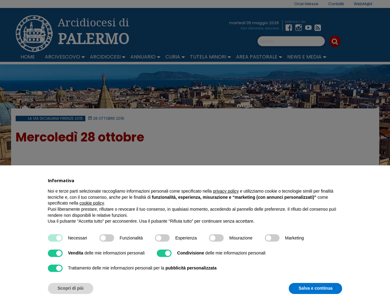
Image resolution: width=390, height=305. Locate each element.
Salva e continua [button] (315, 288)
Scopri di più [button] (71, 288)
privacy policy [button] (226, 191)
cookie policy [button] (91, 203)
